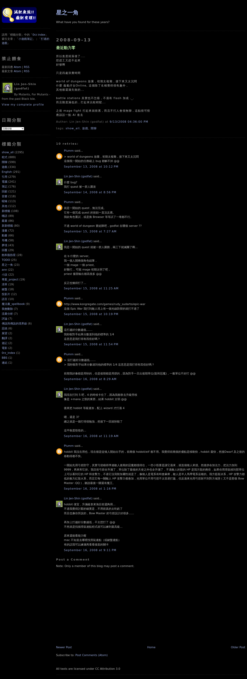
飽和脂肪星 (9, 255)
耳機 (4, 240)
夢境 (4, 245)
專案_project (10, 279)
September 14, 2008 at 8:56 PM (90, 192)
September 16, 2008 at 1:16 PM (90, 488)
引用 (4, 176)
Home (151, 647)
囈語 (4, 216)
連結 (4, 362)
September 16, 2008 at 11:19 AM (91, 436)
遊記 (4, 343)
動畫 (4, 235)
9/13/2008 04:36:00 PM (129, 121)
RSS (26, 67)
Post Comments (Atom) (91, 655)
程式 (4, 157)
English (7, 172)
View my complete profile (23, 104)
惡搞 (4, 328)
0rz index (38, 34)
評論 (4, 318)
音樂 (4, 196)
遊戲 (4, 167)
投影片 (6, 294)
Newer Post (64, 647)
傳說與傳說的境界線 (14, 323)
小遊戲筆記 (25, 39)
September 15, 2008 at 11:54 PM (91, 344)
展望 (4, 333)
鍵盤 (4, 289)
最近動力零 (65, 47)
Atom (17, 67)
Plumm (69, 150)
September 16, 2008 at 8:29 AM (90, 379)
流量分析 (7, 313)
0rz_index (8, 353)
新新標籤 (7, 225)
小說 (4, 274)
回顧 (4, 191)
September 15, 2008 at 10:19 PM (91, 314)
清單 (4, 284)
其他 (4, 206)
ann (4, 269)
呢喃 (4, 201)
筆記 (4, 186)
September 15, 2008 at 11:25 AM (91, 288)
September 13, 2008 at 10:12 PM (91, 166)
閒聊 (4, 162)
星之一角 (7, 264)
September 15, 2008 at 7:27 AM (90, 231)
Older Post (238, 647)
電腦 (4, 181)
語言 (4, 299)
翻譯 (4, 338)
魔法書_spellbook (13, 304)
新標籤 (6, 211)
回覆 (4, 250)
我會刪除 (7, 308)
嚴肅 (4, 220)
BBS (4, 357)
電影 (4, 348)
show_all (8, 152)
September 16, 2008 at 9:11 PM (90, 550)
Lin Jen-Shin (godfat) (78, 176)
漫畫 (4, 230)
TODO (6, 260)
